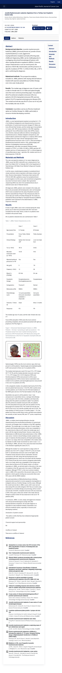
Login (58, 2)
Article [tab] (7, 38)
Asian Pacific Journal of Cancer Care (47, 6)
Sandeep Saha (8, 19)
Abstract (51, 49)
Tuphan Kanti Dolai (21, 19)
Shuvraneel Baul (53, 17)
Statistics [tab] (21, 38)
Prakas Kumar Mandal (34, 17)
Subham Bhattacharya (18, 17)
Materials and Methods (52, 56)
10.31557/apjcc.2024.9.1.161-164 (16, 27)
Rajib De (14, 19)
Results (51, 61)
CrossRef (27, 550)
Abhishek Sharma (44, 17)
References (52, 67)
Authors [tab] (13, 38)
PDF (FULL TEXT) (39, 28)
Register (53, 2)
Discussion (52, 64)
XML (50, 28)
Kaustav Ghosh (8, 17)
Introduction (53, 51)
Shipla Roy (26, 17)
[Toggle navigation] (4, 6)
